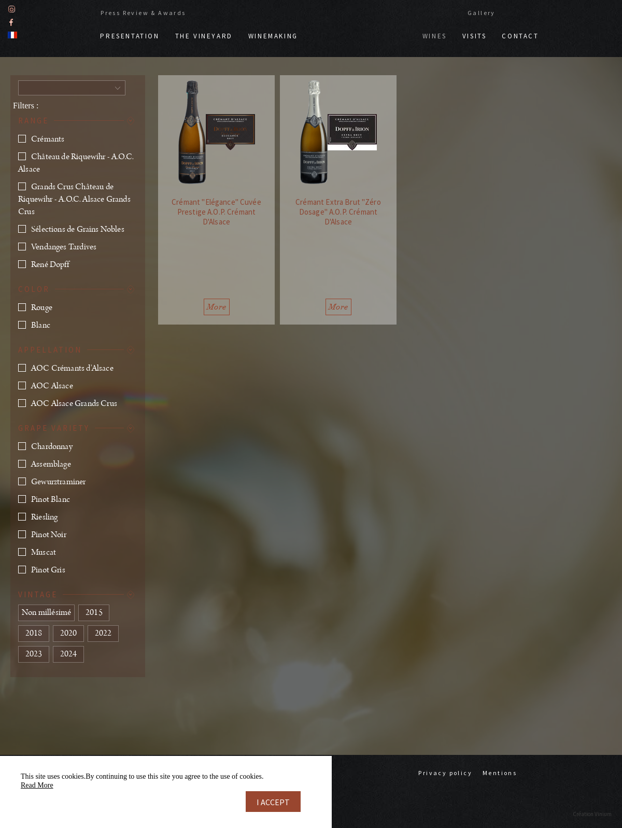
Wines (434, 36)
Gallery (482, 13)
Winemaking (273, 36)
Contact (520, 36)
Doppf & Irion (360, 31)
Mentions (500, 773)
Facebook (11, 22)
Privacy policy (445, 773)
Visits (474, 36)
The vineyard (204, 36)
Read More (37, 785)
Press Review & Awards (143, 13)
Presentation (129, 36)
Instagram (12, 9)
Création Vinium (592, 814)
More (217, 307)
